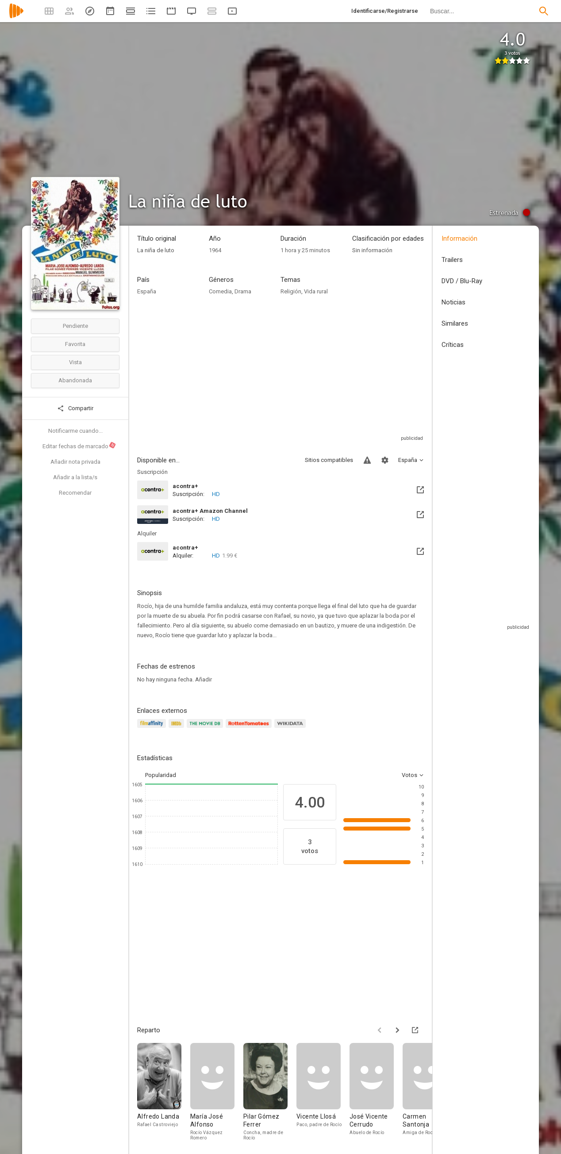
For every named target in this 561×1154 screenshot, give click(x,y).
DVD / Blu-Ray (462, 281)
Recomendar (75, 492)
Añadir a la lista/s (75, 477)
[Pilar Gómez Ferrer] (269, 1091)
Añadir (203, 679)
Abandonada (75, 380)
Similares (455, 323)
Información (459, 238)
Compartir (75, 408)
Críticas (453, 345)
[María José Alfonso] (216, 1091)
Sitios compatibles (329, 460)
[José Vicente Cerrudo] (376, 1091)
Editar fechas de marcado (79, 446)
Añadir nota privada (75, 461)
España (146, 291)
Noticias (453, 302)
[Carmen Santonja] (429, 1091)
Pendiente (75, 326)
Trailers (452, 260)
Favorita (75, 344)
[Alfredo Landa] (163, 1091)
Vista (75, 362)
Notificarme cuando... (75, 430)
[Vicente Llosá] (323, 1091)
